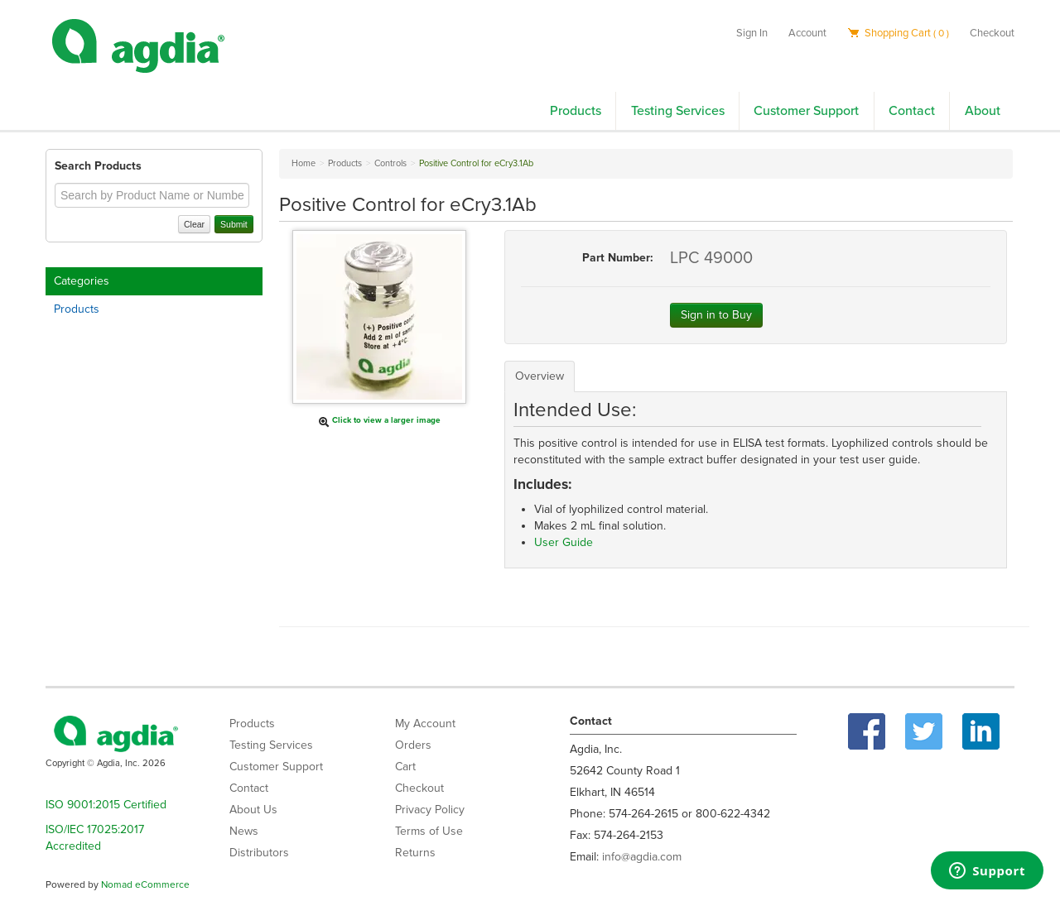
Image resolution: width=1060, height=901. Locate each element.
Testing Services (678, 111)
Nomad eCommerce (145, 884)
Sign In (752, 33)
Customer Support (806, 111)
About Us (253, 810)
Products (575, 111)
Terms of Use (429, 831)
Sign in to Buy (716, 315)
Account (807, 33)
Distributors (259, 853)
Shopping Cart (898, 33)
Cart (405, 767)
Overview (539, 376)
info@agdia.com (642, 857)
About (982, 111)
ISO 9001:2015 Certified (106, 805)
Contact (912, 111)
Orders (413, 745)
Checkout (992, 33)
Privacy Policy (430, 810)
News (243, 831)
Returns (415, 853)
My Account (425, 723)
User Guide (563, 542)
